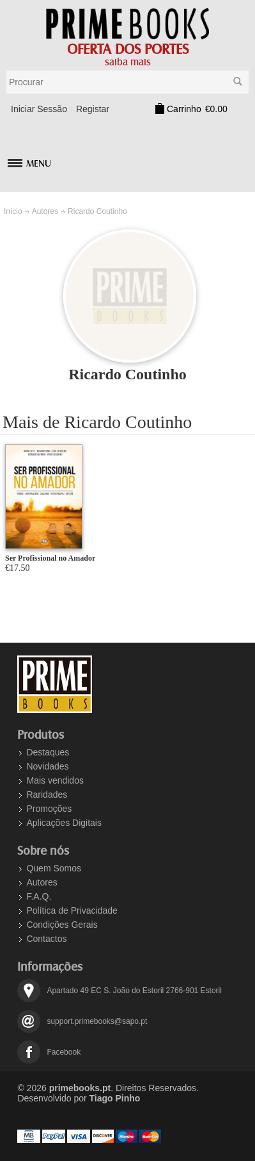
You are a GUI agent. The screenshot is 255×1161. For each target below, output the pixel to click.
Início (13, 211)
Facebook (64, 1052)
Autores (45, 211)
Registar (92, 109)
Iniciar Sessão (39, 109)
